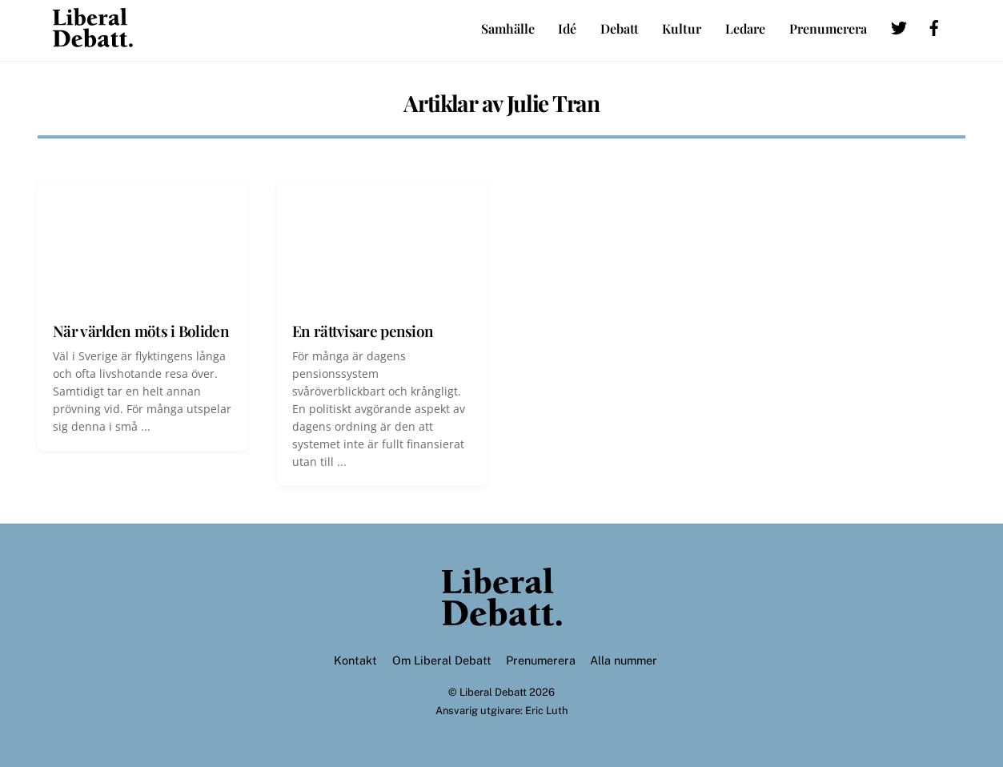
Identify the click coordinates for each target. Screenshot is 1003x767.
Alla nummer (623, 660)
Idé (567, 28)
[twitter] (899, 25)
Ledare (745, 28)
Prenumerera (828, 28)
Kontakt (355, 660)
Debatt (619, 28)
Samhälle (508, 28)
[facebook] (934, 25)
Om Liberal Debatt (441, 660)
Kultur (681, 28)
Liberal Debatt (493, 692)
